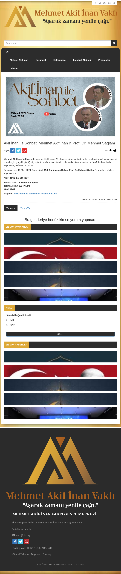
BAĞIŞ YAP (18, 548)
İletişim (13, 68)
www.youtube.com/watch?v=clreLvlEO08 (35, 193)
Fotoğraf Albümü (82, 60)
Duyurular (36, 554)
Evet (10, 320)
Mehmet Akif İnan (19, 60)
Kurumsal (41, 60)
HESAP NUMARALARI (40, 548)
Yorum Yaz (25, 208)
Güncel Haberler (20, 554)
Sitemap (47, 554)
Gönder (60, 334)
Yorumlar (10, 208)
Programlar (104, 60)
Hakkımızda (59, 60)
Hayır (10, 324)
